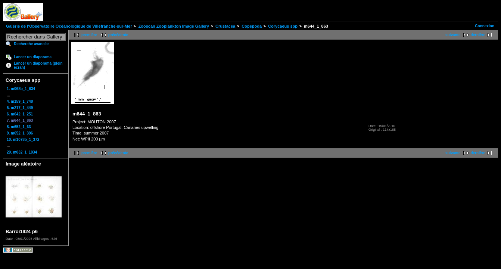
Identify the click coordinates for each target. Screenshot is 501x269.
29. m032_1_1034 (22, 152)
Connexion (484, 26)
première (89, 35)
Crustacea (225, 26)
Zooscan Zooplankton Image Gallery (173, 26)
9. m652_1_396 (20, 133)
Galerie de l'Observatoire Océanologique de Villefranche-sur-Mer (69, 26)
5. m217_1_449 (20, 108)
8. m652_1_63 (19, 127)
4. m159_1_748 (20, 101)
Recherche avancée (31, 44)
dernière (478, 35)
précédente (118, 35)
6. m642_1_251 (20, 114)
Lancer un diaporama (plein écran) (38, 65)
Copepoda (252, 26)
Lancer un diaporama (33, 57)
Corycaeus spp (283, 26)
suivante (453, 35)
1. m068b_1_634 (21, 89)
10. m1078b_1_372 (23, 139)
